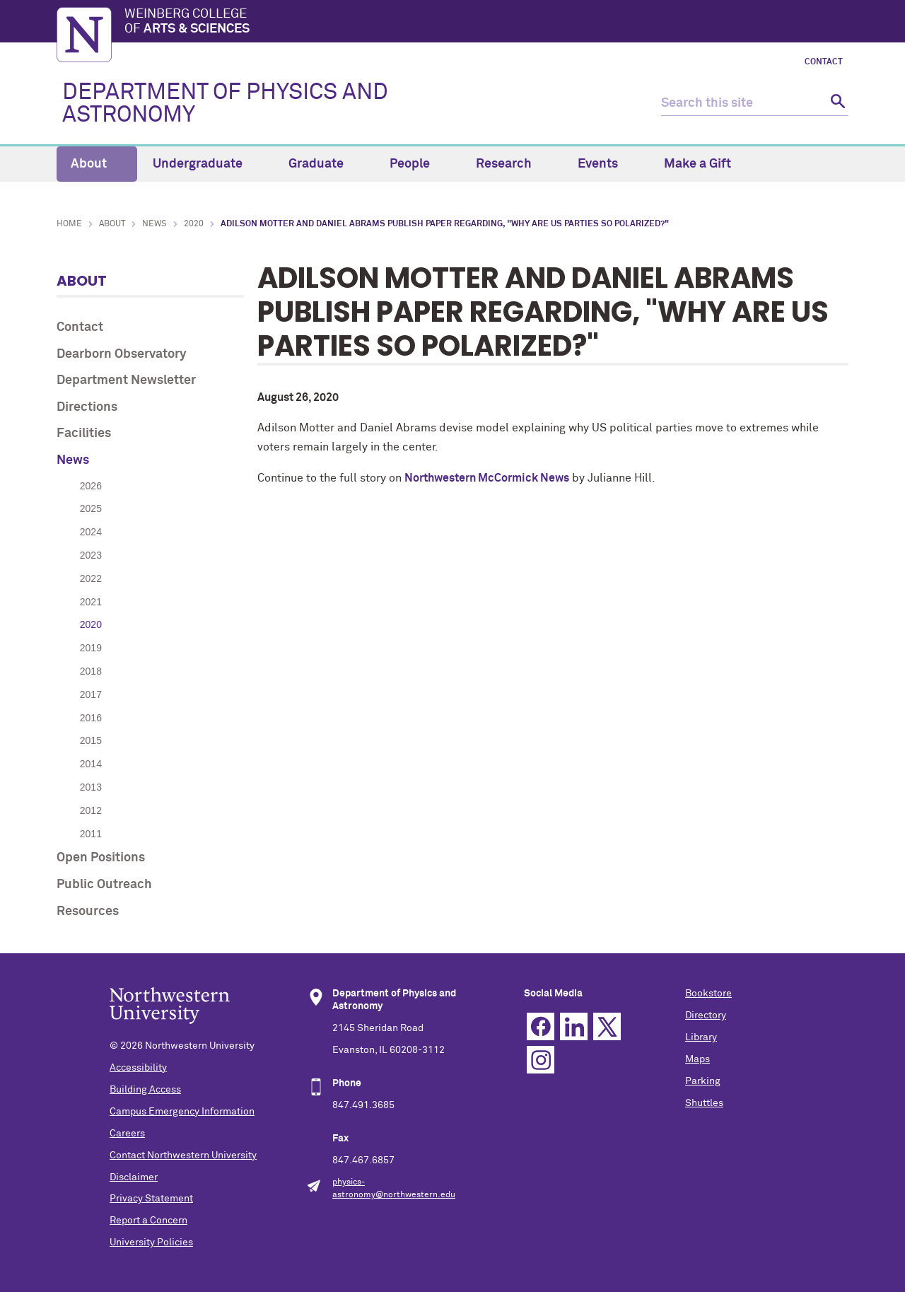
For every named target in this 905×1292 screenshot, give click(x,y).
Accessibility (138, 1068)
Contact (824, 62)
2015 (91, 740)
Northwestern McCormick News (486, 478)
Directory (705, 1015)
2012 (91, 810)
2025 (91, 508)
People (418, 164)
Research (512, 164)
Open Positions (101, 857)
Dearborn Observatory (122, 354)
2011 (91, 833)
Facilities (84, 433)
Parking (702, 1081)
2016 (91, 717)
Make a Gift (697, 164)
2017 (91, 694)
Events (606, 164)
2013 (91, 787)
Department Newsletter (126, 380)
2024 (91, 531)
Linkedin (574, 1026)
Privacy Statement (151, 1199)
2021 (91, 601)
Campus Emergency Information (182, 1112)
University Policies (151, 1242)
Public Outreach (104, 884)
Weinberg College (486, 22)
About (97, 164)
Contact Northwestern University (183, 1155)
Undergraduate (206, 164)
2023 (91, 555)
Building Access (145, 1090)
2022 (91, 578)
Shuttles (704, 1103)
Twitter (607, 1026)
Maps (697, 1059)
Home (69, 224)
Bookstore (708, 994)
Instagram (540, 1059)
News (154, 224)
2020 (194, 224)
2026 (91, 485)
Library (701, 1037)
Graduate (324, 164)
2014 (91, 763)
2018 (91, 671)
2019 (91, 647)
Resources (88, 911)
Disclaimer (134, 1177)
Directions (87, 407)
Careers (127, 1134)
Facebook (540, 1026)
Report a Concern (148, 1221)
